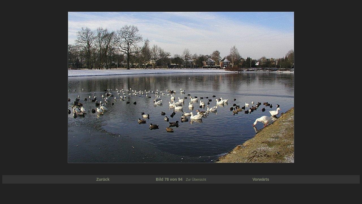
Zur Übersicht (196, 180)
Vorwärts (261, 179)
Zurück (103, 179)
